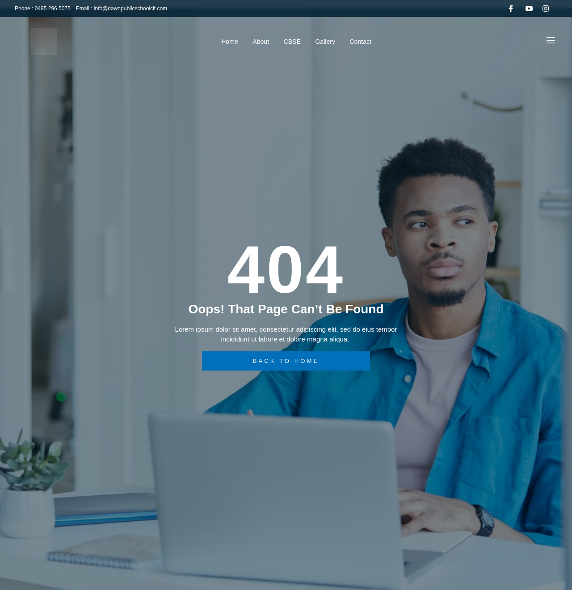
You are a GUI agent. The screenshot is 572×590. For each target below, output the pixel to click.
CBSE (293, 41)
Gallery (330, 41)
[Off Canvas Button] (550, 41)
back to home (286, 360)
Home (221, 41)
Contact (370, 41)
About (256, 41)
